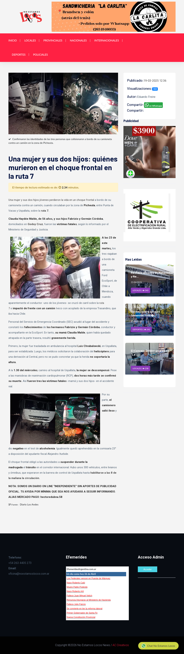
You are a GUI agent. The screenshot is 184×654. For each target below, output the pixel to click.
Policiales (40, 54)
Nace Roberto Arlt (75, 591)
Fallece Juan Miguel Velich (79, 595)
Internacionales (106, 40)
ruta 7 (44, 210)
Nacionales (78, 40)
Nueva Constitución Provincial (81, 617)
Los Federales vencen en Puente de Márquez (88, 578)
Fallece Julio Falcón (76, 604)
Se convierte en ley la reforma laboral (84, 608)
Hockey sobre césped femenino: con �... (145, 313)
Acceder (147, 569)
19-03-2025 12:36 (155, 80)
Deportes (19, 54)
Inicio (12, 40)
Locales (30, 40)
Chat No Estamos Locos (158, 645)
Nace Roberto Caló (76, 582)
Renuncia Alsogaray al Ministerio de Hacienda (89, 600)
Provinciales (52, 40)
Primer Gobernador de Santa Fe (82, 613)
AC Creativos (120, 645)
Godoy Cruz (35, 224)
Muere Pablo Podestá (77, 587)
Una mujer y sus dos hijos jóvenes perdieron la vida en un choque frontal (51, 200)
